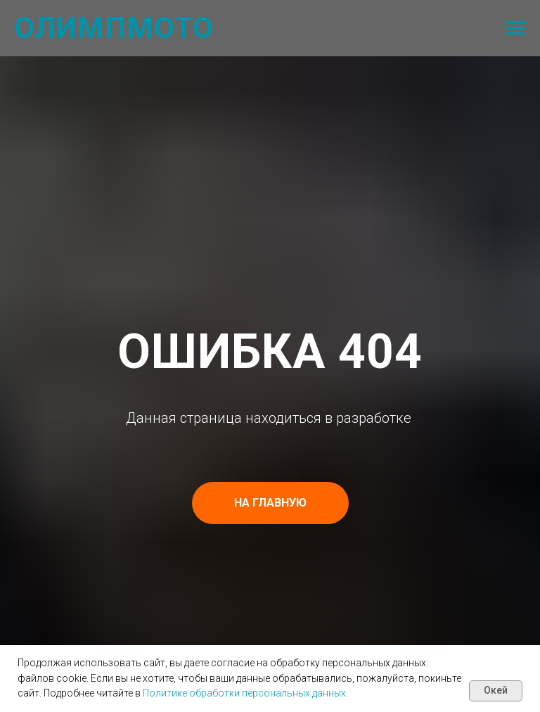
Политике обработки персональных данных (244, 693)
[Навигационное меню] (516, 28)
